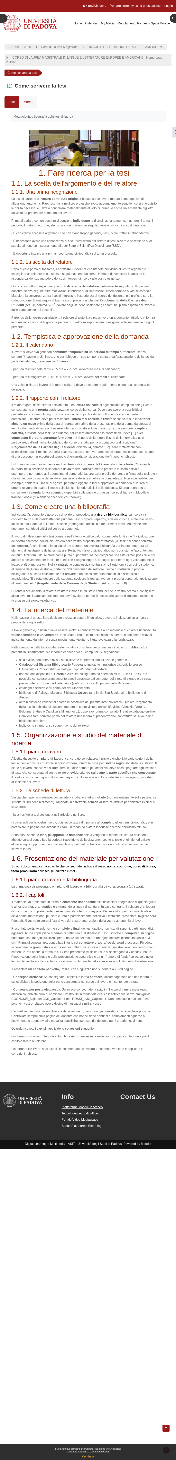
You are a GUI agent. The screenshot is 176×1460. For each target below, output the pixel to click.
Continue (88, 1456)
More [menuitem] (27, 102)
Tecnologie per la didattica (80, 1113)
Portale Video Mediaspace (80, 1119)
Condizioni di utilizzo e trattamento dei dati (88, 1451)
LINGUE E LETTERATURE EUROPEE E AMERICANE (126, 47)
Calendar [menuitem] (91, 23)
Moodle (146, 1143)
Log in (168, 5)
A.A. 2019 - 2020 (19, 47)
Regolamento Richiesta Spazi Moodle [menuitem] (144, 23)
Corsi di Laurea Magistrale (59, 47)
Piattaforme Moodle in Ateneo (82, 1107)
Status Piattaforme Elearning (82, 1125)
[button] (94, 6)
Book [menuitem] (11, 102)
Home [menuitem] (78, 23)
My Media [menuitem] (108, 23)
